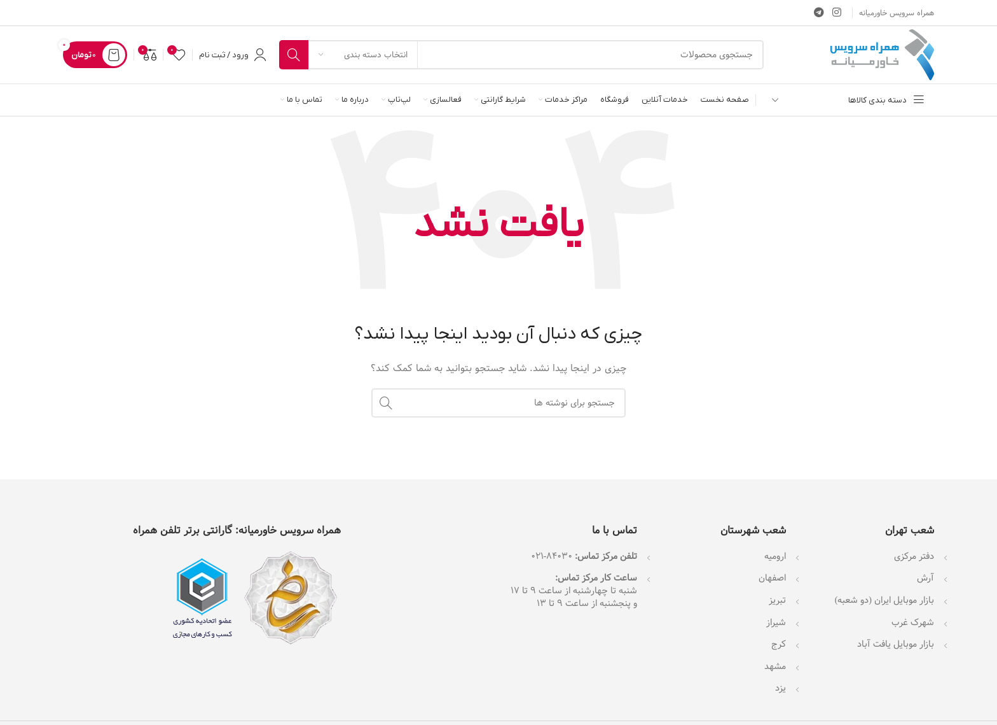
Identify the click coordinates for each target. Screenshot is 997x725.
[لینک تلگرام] (818, 13)
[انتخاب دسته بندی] (363, 54)
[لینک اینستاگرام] (837, 13)
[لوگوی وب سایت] (882, 54)
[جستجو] (521, 54)
